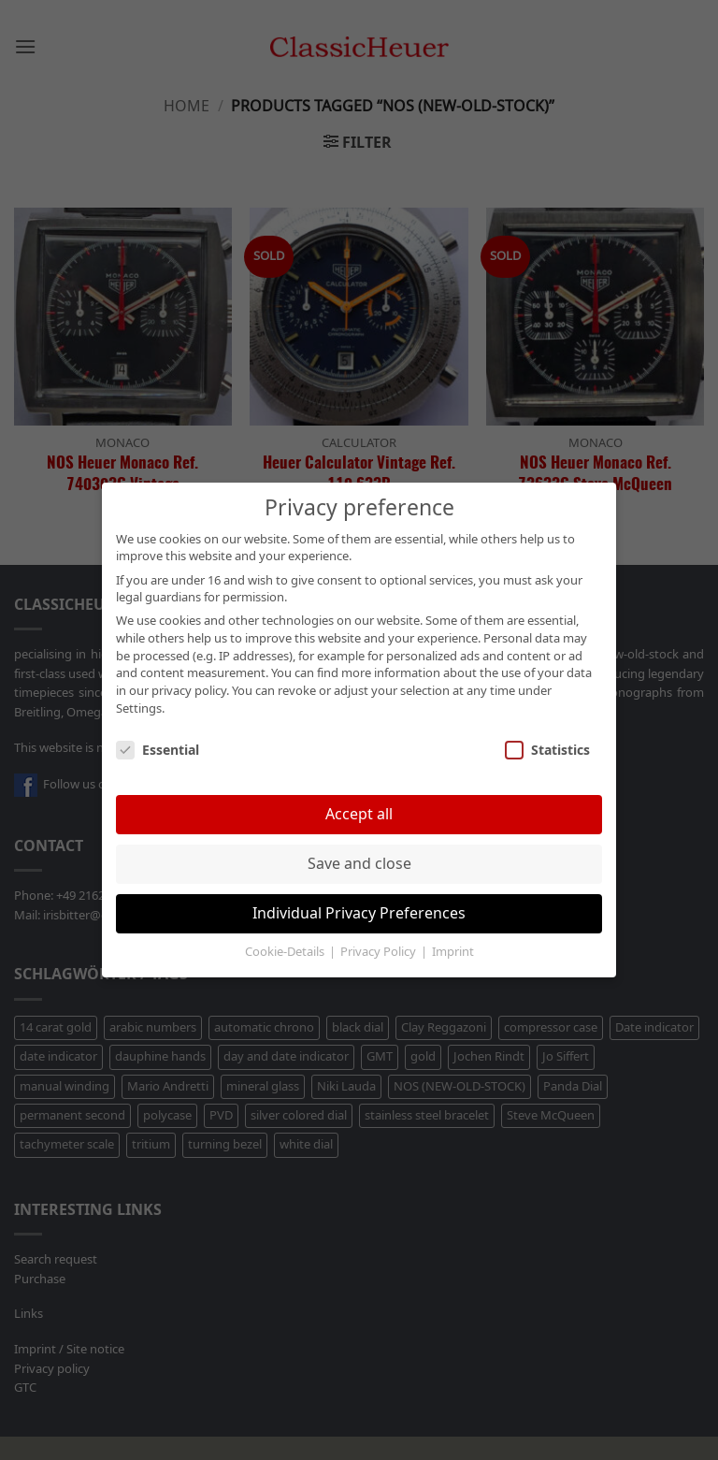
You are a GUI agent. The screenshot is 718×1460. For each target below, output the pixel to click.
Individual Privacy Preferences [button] (359, 913)
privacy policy (188, 691)
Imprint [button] (453, 952)
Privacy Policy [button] (379, 952)
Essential (157, 750)
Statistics (547, 750)
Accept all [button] (359, 814)
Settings (139, 709)
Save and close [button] (359, 864)
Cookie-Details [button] (286, 952)
